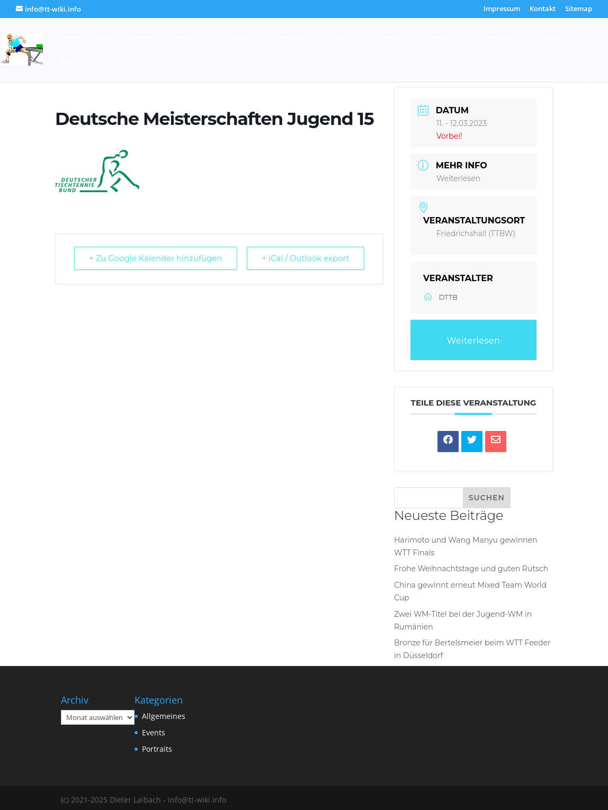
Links (551, 38)
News (102, 38)
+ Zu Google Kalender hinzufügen (156, 259)
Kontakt (543, 9)
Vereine (387, 38)
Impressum (502, 9)
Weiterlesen (458, 178)
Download (499, 38)
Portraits (233, 38)
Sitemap (578, 9)
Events (181, 38)
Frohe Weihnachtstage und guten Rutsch (471, 568)
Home (67, 38)
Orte (341, 38)
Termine (140, 38)
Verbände (291, 38)
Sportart (441, 38)
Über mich (75, 61)
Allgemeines (163, 716)
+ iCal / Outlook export (305, 259)
